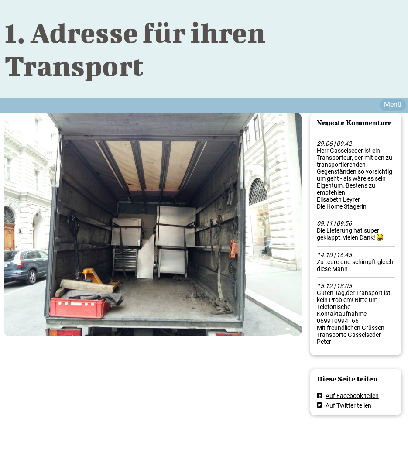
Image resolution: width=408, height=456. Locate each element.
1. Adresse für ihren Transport (134, 49)
